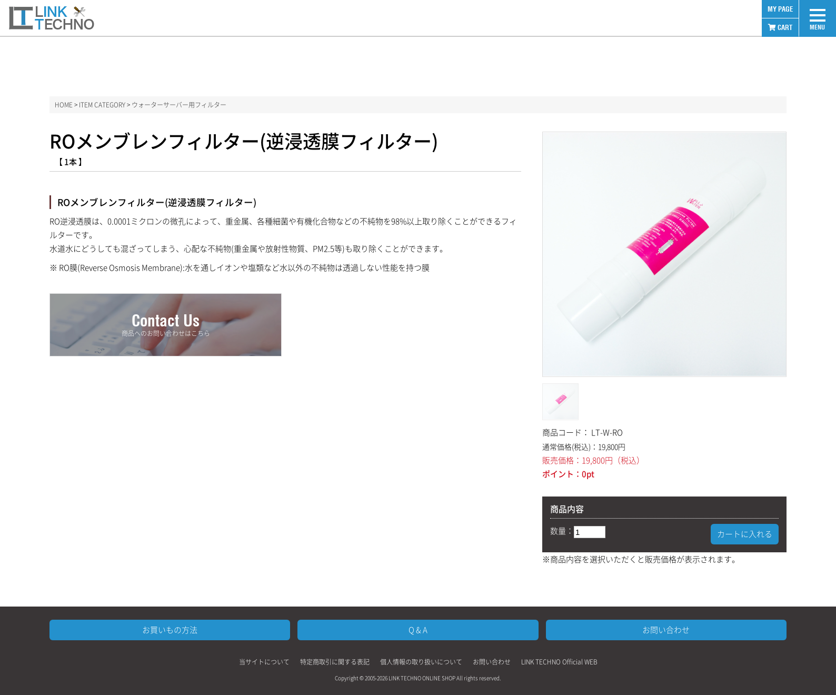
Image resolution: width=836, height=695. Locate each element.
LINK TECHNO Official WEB (559, 662)
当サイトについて (264, 662)
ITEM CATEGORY (102, 105)
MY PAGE (780, 9)
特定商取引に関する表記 (335, 662)
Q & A (418, 630)
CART (780, 27)
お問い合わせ (666, 630)
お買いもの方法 (169, 630)
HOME (64, 105)
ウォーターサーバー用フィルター (179, 105)
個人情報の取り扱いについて (421, 662)
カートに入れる (744, 534)
